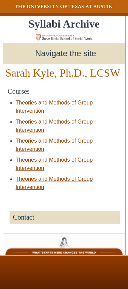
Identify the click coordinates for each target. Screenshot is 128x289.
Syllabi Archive (63, 24)
